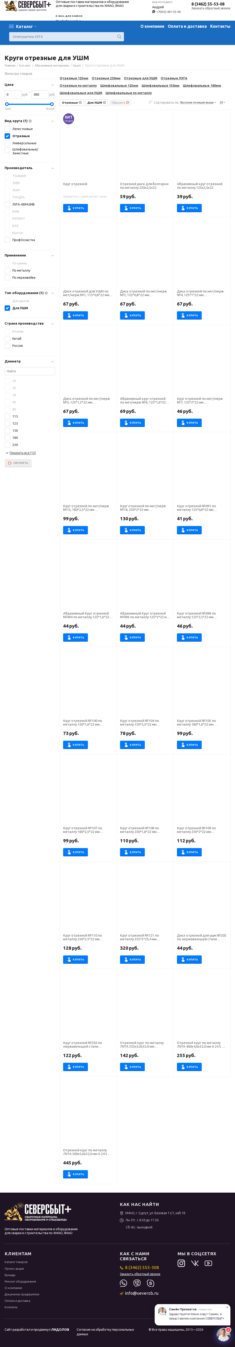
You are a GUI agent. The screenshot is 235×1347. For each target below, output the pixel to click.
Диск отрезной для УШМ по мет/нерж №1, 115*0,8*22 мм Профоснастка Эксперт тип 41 (87, 293)
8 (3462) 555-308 (139, 1267)
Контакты (220, 26)
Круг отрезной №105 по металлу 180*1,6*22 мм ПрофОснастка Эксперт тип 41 (202, 723)
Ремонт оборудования (20, 1281)
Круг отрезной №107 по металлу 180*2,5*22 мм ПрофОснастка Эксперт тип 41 (88, 830)
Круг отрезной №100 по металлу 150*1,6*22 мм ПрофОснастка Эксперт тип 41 (88, 723)
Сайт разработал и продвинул (37, 1329)
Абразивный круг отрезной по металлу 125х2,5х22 (199, 186)
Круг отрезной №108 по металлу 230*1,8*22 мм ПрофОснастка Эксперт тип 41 (145, 830)
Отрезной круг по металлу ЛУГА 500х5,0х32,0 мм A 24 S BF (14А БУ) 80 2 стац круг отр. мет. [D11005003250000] (87, 1152)
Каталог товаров (16, 1262)
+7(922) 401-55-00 (166, 11)
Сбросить (120, 102)
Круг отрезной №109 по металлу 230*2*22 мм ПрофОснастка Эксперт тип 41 (202, 830)
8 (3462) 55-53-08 (207, 4)
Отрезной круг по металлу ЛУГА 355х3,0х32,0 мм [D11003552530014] (142, 1045)
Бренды (10, 1275)
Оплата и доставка (187, 26)
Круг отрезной (75, 184)
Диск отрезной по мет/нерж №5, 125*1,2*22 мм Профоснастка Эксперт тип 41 (87, 401)
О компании (152, 26)
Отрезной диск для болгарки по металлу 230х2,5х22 (144, 186)
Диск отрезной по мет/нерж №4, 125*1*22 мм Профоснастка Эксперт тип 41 (201, 293)
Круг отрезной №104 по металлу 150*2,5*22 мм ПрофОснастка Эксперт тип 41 (145, 723)
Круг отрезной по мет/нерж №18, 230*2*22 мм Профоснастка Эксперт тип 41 (144, 508)
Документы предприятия (22, 1294)
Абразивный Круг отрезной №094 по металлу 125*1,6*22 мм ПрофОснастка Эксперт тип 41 (86, 615)
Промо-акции (14, 1268)
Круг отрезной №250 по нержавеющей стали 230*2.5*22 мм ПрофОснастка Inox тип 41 (86, 1045)
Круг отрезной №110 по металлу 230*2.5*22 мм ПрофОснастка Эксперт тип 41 (88, 937)
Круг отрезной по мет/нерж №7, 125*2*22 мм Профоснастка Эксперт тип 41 (201, 401)
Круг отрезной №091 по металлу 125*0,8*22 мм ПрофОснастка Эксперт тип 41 (202, 508)
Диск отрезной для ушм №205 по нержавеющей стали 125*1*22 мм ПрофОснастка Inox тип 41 (201, 937)
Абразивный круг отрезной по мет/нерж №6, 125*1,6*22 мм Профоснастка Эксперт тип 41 (143, 401)
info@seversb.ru (139, 1293)
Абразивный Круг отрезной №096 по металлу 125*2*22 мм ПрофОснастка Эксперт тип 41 (145, 615)
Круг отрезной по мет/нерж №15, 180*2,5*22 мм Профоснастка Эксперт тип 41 (87, 508)
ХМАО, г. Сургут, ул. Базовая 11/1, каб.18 (152, 1213)
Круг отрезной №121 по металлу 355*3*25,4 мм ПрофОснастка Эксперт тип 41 (145, 937)
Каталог (24, 26)
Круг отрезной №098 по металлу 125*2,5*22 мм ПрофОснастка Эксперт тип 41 (202, 615)
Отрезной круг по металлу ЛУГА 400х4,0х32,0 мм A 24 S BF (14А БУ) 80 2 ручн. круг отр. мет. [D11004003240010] (201, 1045)
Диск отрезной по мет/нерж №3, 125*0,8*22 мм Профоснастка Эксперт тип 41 (144, 293)
